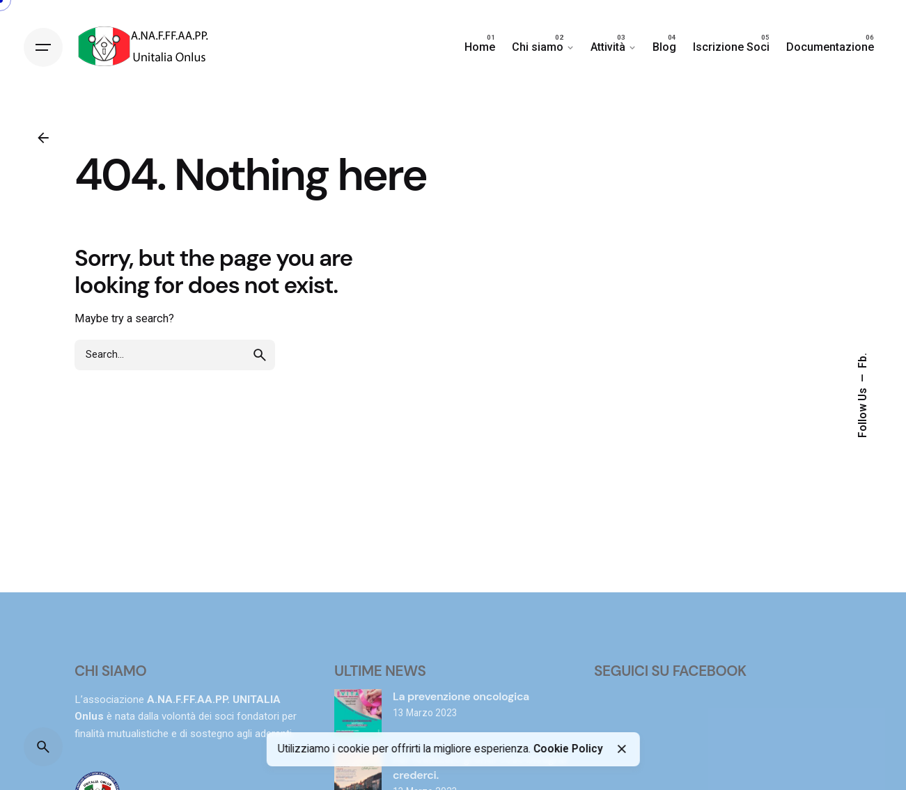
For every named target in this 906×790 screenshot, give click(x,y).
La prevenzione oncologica (461, 696)
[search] (259, 355)
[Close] (622, 749)
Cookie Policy (567, 749)
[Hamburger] (43, 47)
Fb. (863, 360)
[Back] (43, 137)
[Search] (43, 746)
